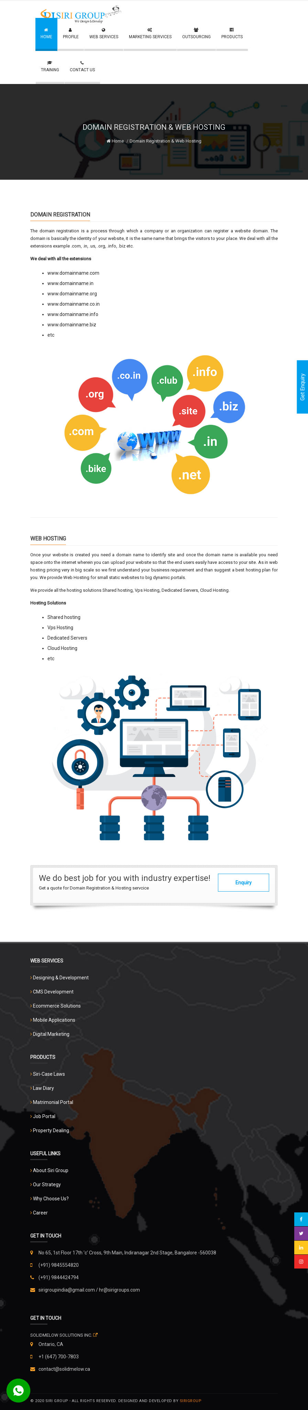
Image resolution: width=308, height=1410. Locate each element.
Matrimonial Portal (53, 1102)
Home (115, 141)
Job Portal (44, 1116)
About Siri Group (50, 1170)
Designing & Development (61, 977)
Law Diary (43, 1088)
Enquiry (243, 882)
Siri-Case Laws (49, 1074)
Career (40, 1213)
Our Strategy (47, 1184)
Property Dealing (51, 1130)
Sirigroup (191, 1401)
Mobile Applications (54, 1020)
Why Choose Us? (51, 1198)
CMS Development (53, 992)
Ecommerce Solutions (57, 1006)
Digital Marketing (51, 1034)
